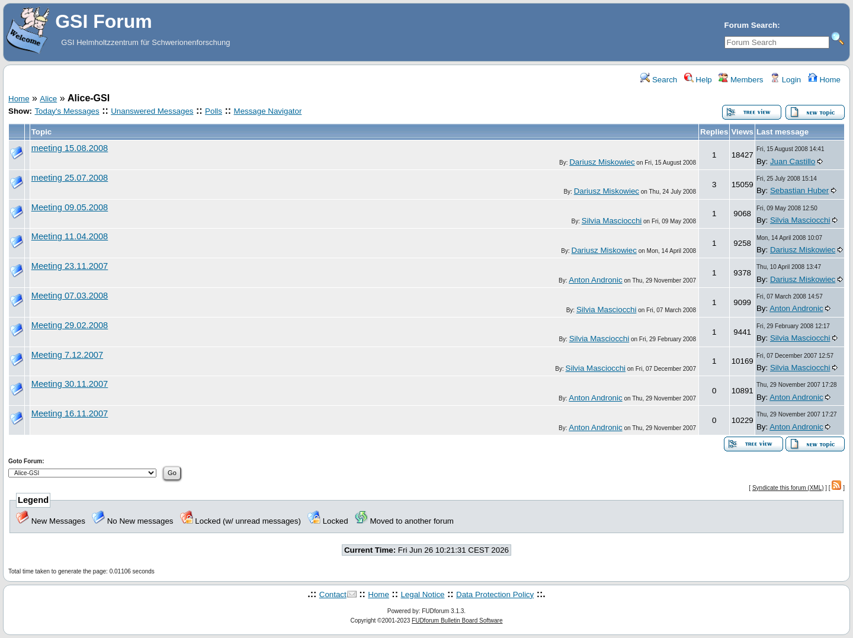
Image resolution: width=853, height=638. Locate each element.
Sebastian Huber (799, 190)
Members (741, 79)
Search (658, 79)
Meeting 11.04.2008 (69, 236)
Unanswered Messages (152, 111)
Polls (213, 111)
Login (785, 79)
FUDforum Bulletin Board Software (457, 620)
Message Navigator (268, 111)
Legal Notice (422, 594)
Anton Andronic (595, 279)
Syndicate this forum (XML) (788, 488)
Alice (48, 98)
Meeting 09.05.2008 (69, 207)
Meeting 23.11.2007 (69, 266)
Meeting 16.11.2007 (69, 413)
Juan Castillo (792, 161)
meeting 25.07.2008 (69, 177)
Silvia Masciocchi (612, 220)
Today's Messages (66, 111)
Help (698, 79)
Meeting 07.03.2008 (69, 295)
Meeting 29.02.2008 (69, 325)
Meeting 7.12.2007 (67, 355)
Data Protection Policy (495, 594)
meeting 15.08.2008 (69, 148)
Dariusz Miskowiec (601, 162)
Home (824, 79)
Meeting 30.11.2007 (69, 384)
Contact (333, 594)
